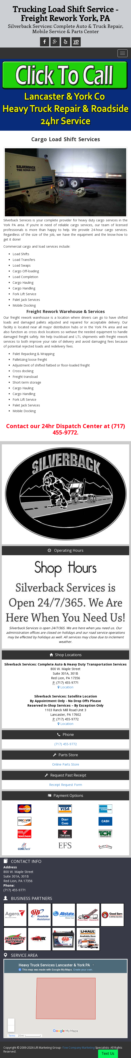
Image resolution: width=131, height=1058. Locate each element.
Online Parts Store (65, 764)
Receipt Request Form (65, 784)
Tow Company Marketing (78, 1048)
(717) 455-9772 (65, 744)
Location (65, 687)
